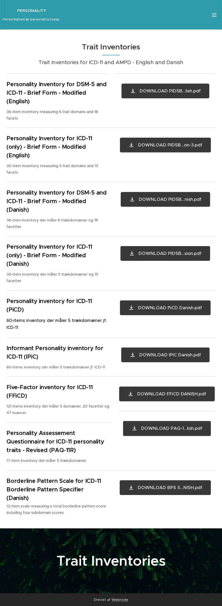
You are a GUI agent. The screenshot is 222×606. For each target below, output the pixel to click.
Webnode (120, 599)
